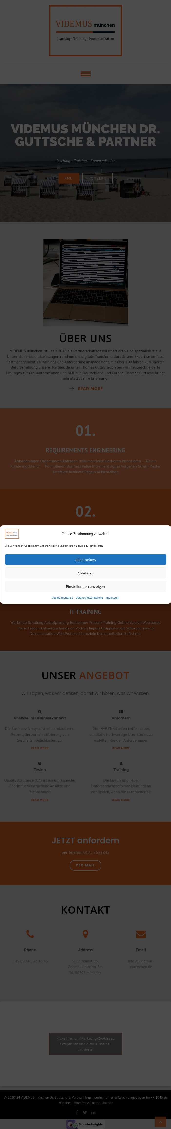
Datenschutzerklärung (89, 597)
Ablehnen (85, 573)
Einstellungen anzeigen (85, 586)
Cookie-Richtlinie (62, 597)
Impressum (112, 597)
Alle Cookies (85, 559)
